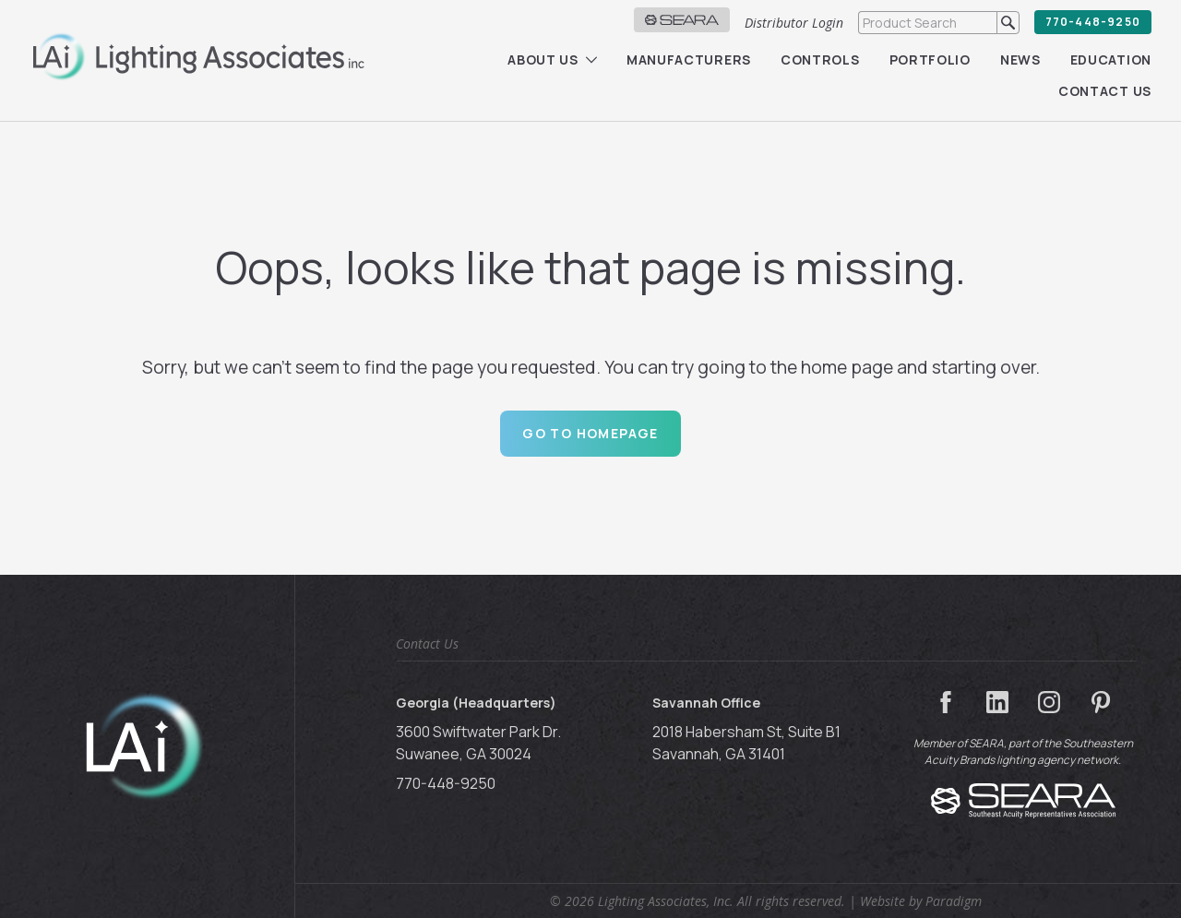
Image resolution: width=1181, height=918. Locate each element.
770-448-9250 (1092, 22)
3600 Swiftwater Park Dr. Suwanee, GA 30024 (478, 742)
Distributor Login (794, 22)
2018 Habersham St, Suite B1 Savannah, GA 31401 (746, 742)
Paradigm (953, 901)
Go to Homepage (590, 433)
